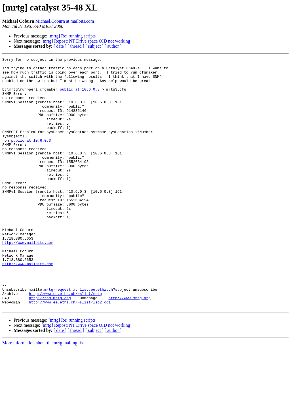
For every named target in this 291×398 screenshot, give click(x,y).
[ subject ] (94, 46)
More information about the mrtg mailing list (43, 393)
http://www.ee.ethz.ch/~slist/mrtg (65, 341)
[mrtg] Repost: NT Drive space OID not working (85, 41)
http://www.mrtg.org (129, 346)
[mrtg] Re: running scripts (72, 35)
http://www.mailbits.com (27, 279)
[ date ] (60, 46)
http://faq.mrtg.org (50, 346)
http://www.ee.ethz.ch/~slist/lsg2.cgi (70, 351)
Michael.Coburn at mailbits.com (64, 21)
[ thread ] (76, 46)
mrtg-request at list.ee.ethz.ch (78, 336)
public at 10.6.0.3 (80, 96)
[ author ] (113, 46)
